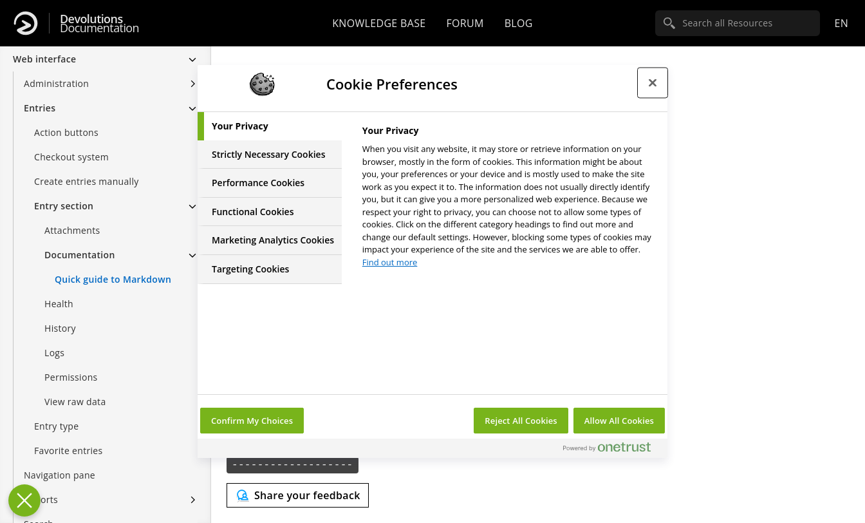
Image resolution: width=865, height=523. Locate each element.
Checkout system (71, 157)
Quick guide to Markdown (113, 279)
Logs (54, 353)
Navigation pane (59, 475)
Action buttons (66, 132)
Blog (519, 23)
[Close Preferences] (24, 500)
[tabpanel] (509, 200)
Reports (41, 499)
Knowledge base (378, 23)
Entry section (63, 206)
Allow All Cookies (619, 420)
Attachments (72, 230)
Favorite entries (68, 450)
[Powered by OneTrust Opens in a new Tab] (612, 450)
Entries (39, 108)
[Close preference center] (652, 82)
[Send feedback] (298, 495)
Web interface (44, 59)
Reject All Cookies (521, 420)
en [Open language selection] (841, 23)
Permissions (71, 377)
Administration (56, 83)
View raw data (75, 401)
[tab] (270, 126)
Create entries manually (86, 181)
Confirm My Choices (252, 420)
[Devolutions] (26, 23)
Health (58, 304)
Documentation (99, 23)
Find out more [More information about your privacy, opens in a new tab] (390, 262)
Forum (464, 23)
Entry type (56, 426)
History (60, 328)
